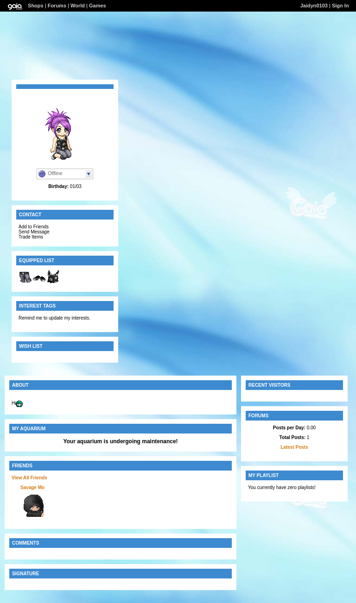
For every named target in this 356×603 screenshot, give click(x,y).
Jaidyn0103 (314, 5)
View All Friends (29, 477)
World (77, 5)
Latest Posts (294, 447)
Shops (36, 5)
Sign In (340, 5)
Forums (57, 5)
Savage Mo (32, 487)
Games (97, 5)
